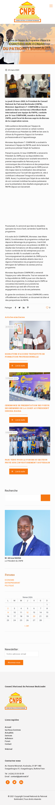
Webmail (8, 749)
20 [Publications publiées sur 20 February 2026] (34, 616)
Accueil (8, 727)
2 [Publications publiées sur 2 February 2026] (8, 608)
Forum (7, 741)
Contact (8, 744)
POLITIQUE (9, 585)
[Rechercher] (45, 498)
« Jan (26, 626)
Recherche (11, 490)
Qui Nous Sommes (13, 730)
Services (8, 735)
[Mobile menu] (51, 5)
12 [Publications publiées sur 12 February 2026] (27, 612)
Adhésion (9, 738)
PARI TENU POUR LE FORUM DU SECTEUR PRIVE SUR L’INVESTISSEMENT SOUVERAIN (27, 461)
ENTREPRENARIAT (12, 583)
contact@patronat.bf (19, 776)
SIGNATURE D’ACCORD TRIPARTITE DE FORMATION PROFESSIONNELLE (25, 355)
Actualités (9, 733)
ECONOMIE (9, 580)
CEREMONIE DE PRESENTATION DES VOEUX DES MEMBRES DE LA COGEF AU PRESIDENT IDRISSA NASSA (27, 408)
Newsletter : (22, 652)
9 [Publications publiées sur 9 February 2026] (8, 612)
